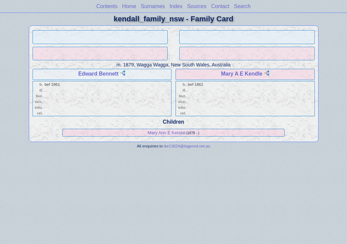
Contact (220, 6)
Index (175, 6)
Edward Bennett (98, 74)
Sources (196, 6)
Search (242, 6)
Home (129, 6)
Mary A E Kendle (241, 74)
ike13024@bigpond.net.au (187, 146)
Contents (106, 6)
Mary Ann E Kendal (166, 132)
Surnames (153, 6)
